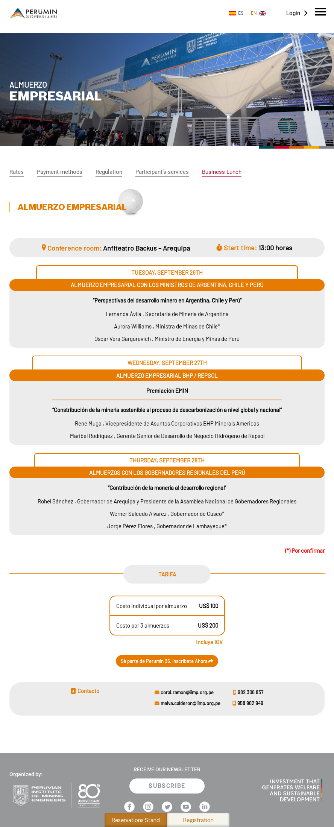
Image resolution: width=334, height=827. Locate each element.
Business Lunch (221, 172)
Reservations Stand (136, 820)
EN (258, 13)
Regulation (109, 172)
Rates (16, 172)
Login (293, 13)
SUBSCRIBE (167, 785)
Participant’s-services (162, 172)
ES (236, 13)
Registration (198, 820)
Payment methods (59, 172)
